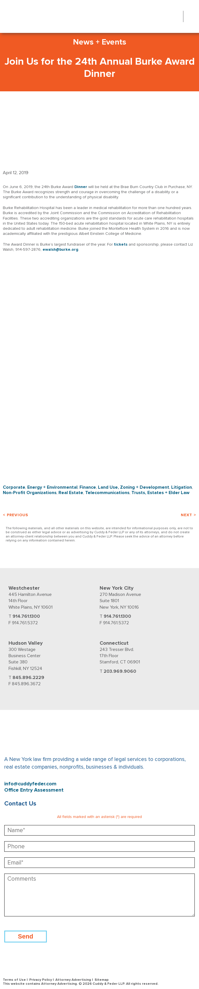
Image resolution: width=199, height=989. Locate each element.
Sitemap (102, 980)
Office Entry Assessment (34, 790)
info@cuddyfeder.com (30, 784)
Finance (87, 487)
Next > (188, 515)
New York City (116, 588)
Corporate (14, 487)
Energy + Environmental (52, 487)
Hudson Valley (26, 643)
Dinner (80, 186)
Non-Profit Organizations (29, 492)
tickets (120, 244)
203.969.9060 (120, 671)
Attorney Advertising (73, 980)
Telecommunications (107, 492)
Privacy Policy (40, 980)
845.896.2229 (28, 677)
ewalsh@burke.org (60, 249)
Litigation (181, 487)
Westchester (24, 588)
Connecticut (114, 643)
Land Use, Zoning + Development (133, 487)
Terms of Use (14, 980)
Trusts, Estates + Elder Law (160, 492)
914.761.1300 (26, 616)
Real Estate (70, 492)
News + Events (99, 42)
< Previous (15, 515)
